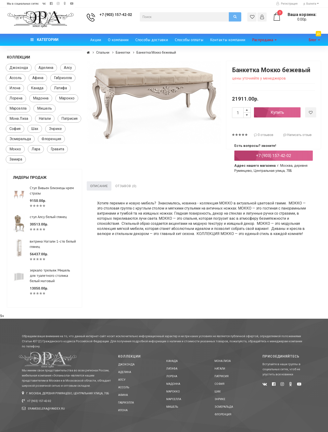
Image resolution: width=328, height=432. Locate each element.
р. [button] (311, 3)
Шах (34, 129)
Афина (37, 78)
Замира (15, 159)
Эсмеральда (20, 139)
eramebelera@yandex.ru (43, 408)
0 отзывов (263, 135)
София (15, 129)
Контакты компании (227, 39)
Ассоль (15, 78)
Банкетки (123, 52)
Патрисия (69, 118)
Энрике (55, 129)
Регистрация (287, 3)
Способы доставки (151, 39)
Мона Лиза (18, 118)
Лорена (15, 98)
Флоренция (51, 139)
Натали (45, 118)
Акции (95, 39)
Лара (36, 149)
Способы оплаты (189, 39)
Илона (14, 88)
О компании (118, 39)
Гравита (57, 149)
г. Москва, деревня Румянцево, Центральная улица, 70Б (65, 393)
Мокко (15, 149)
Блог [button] (315, 38)
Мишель (44, 108)
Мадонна (40, 98)
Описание (99, 186)
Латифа (60, 88)
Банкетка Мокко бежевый (156, 52)
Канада (37, 88)
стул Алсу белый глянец (48, 216)
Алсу (68, 67)
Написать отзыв (297, 135)
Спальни (102, 52)
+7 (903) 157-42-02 (115, 14)
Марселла (18, 108)
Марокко (67, 98)
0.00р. (297, 17)
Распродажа (264, 39)
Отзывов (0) (126, 186)
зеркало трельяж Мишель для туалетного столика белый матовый (50, 275)
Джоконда (18, 67)
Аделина (46, 67)
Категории (44, 39)
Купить (277, 112)
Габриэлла (63, 78)
